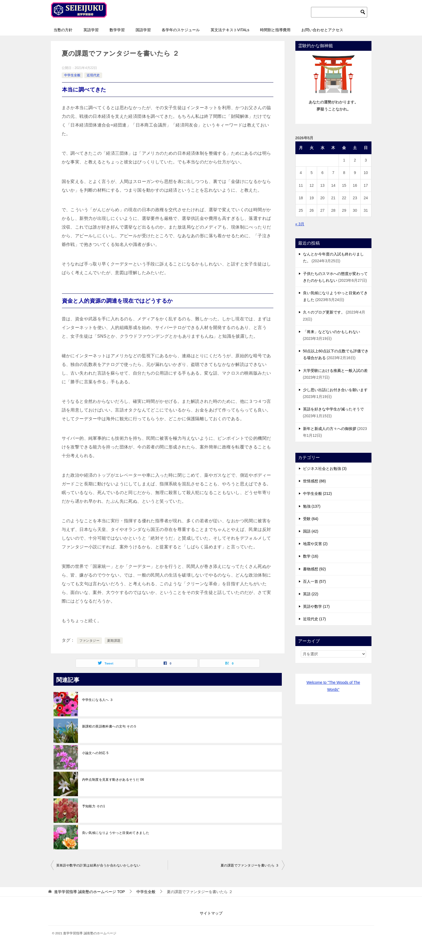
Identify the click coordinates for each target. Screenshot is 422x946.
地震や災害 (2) (315, 544)
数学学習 (117, 30)
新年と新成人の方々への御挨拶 (329, 428)
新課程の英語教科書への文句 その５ (109, 726)
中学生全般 (72, 75)
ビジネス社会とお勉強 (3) (325, 468)
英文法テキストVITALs (230, 30)
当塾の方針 (63, 30)
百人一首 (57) (314, 581)
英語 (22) (310, 594)
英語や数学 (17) (316, 606)
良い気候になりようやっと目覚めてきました (115, 833)
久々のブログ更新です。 (324, 312)
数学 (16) (310, 556)
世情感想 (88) (314, 481)
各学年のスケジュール (181, 30)
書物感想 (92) (314, 569)
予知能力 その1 (93, 806)
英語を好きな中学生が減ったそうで (333, 409)
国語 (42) (310, 531)
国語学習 (143, 30)
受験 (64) (310, 519)
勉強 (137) (312, 506)
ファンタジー (89, 641)
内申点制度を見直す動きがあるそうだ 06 (113, 780)
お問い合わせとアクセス (322, 30)
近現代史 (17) (314, 619)
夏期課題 (114, 641)
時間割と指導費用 (275, 30)
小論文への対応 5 (95, 753)
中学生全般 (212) (317, 493)
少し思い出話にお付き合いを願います (335, 390)
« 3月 (299, 224)
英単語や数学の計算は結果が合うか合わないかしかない (98, 865)
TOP (89, 892)
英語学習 (91, 30)
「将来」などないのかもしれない (331, 332)
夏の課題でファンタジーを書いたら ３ (250, 865)
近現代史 (93, 75)
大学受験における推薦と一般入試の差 (335, 370)
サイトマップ (211, 913)
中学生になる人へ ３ (97, 700)
